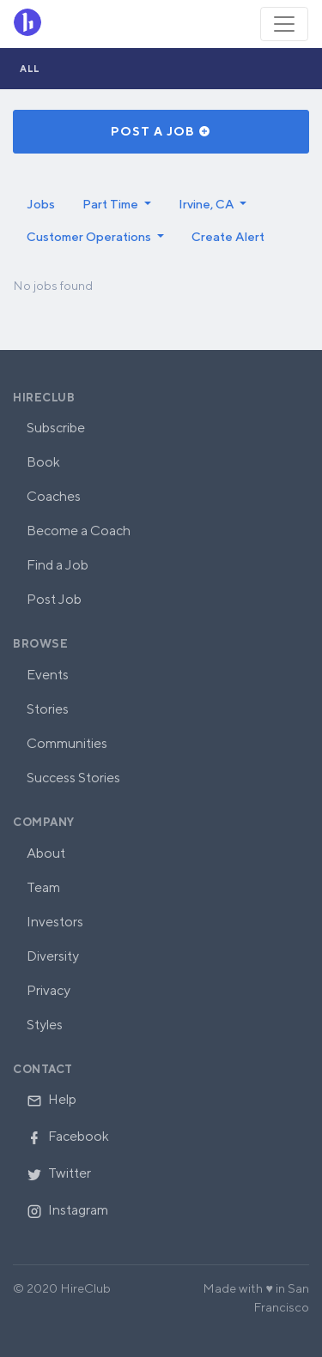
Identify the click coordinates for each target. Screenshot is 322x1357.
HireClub (44, 397)
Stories (48, 709)
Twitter (59, 1173)
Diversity (53, 956)
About (46, 853)
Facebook (68, 1136)
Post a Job (161, 131)
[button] (117, 204)
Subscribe (56, 427)
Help (51, 1099)
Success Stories (73, 777)
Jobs (41, 203)
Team (43, 887)
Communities (67, 743)
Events (48, 674)
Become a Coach (79, 530)
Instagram (67, 1210)
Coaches (54, 496)
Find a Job (57, 565)
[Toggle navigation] (284, 24)
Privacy (48, 990)
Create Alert (227, 236)
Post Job (54, 599)
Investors (55, 922)
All (30, 68)
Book (43, 462)
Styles (45, 1024)
